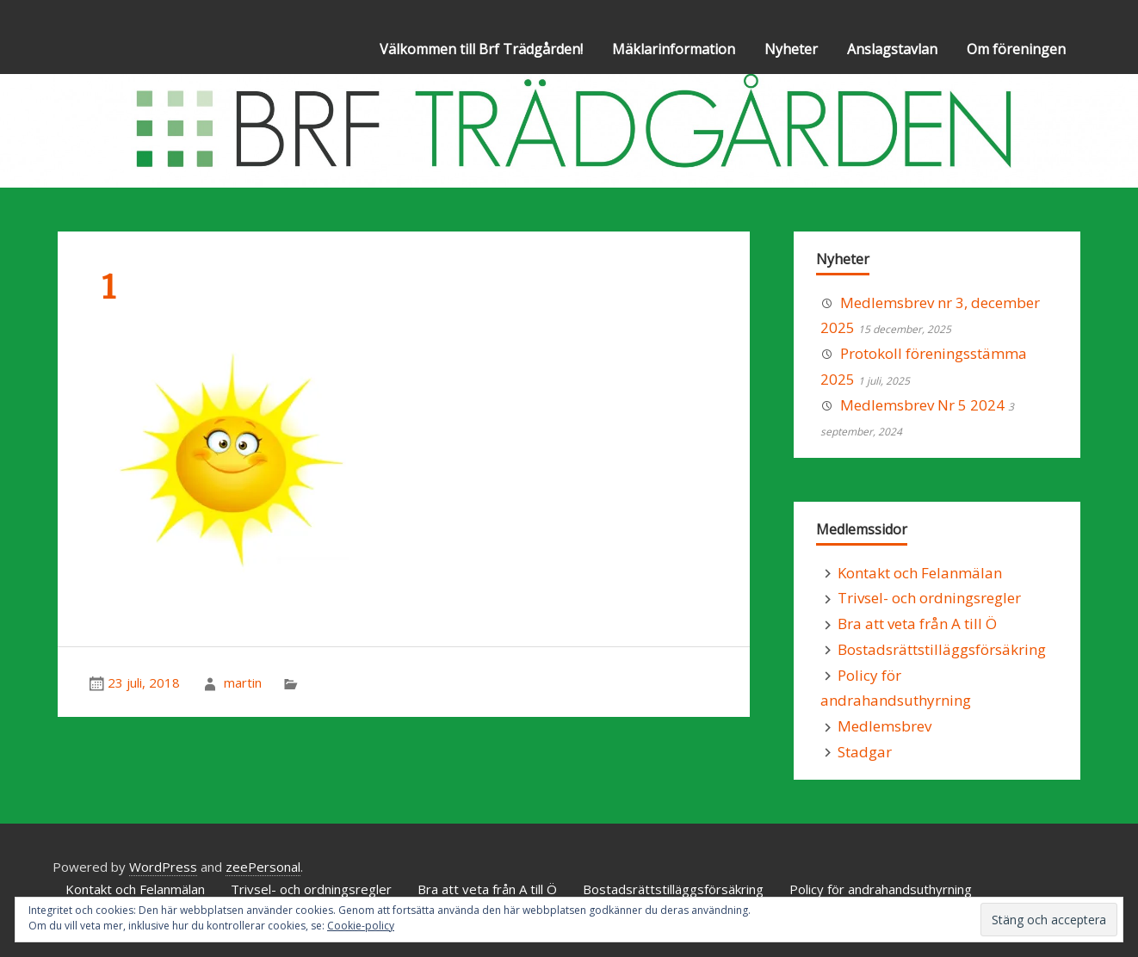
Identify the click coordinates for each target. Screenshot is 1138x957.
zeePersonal (263, 866)
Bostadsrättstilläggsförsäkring (942, 649)
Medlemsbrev (884, 726)
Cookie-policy (360, 925)
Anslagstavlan (892, 49)
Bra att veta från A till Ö (917, 623)
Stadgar (865, 752)
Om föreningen (1016, 49)
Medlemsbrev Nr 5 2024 (922, 405)
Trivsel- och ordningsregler (929, 598)
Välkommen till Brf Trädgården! (481, 49)
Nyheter (791, 49)
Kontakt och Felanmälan (920, 573)
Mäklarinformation (673, 49)
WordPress (163, 866)
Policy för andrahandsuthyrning (880, 889)
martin (243, 682)
